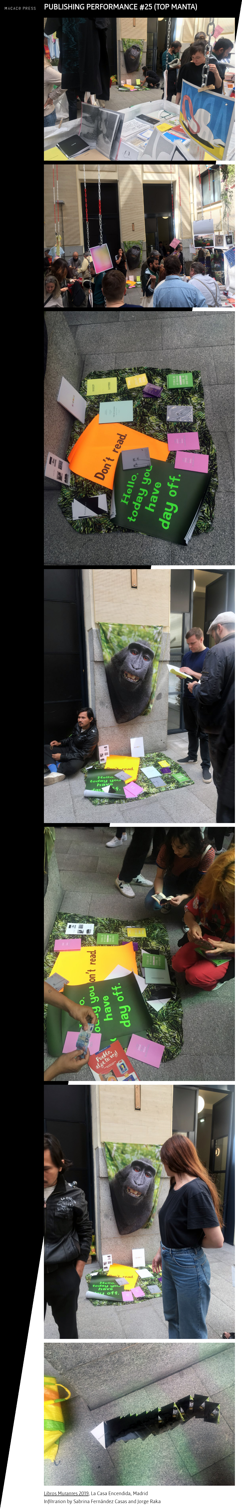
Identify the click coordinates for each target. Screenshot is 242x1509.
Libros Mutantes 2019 (66, 1493)
